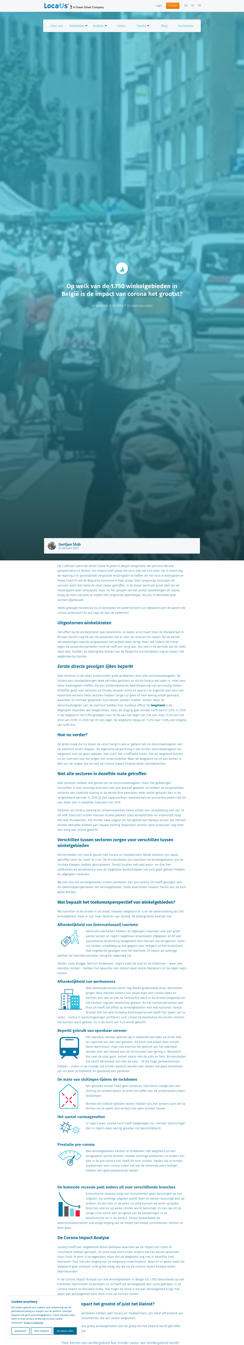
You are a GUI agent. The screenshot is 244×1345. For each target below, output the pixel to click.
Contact (172, 6)
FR (199, 6)
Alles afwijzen (41, 1331)
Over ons (56, 26)
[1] (99, 797)
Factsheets (185, 26)
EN (186, 6)
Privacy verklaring (33, 1322)
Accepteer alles (65, 1331)
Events (141, 26)
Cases (121, 26)
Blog (164, 26)
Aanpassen (20, 1331)
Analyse (98, 26)
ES (192, 6)
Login (159, 6)
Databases (77, 26)
